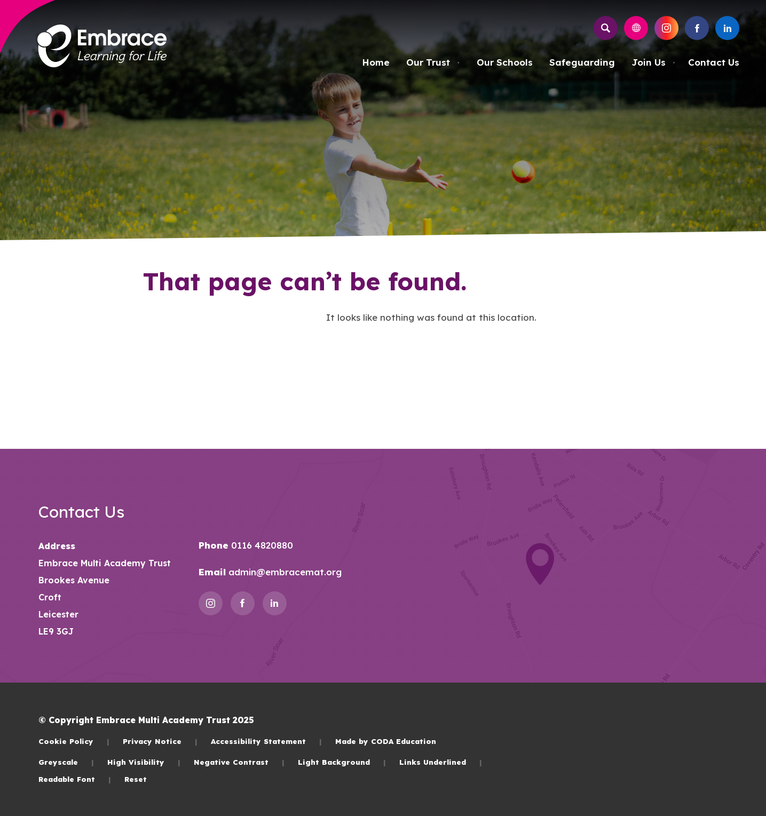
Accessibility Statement (266, 741)
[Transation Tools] (636, 28)
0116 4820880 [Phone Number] (260, 545)
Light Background (342, 761)
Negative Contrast (239, 761)
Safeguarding (582, 62)
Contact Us (713, 62)
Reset (135, 778)
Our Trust (433, 62)
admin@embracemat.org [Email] (284, 571)
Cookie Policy (73, 741)
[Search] (606, 28)
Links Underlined (440, 761)
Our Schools (505, 62)
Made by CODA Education (385, 741)
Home (376, 62)
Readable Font (74, 778)
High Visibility (143, 761)
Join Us (653, 62)
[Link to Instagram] (666, 28)
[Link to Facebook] (697, 28)
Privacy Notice (160, 741)
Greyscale (66, 761)
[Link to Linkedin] (727, 28)
